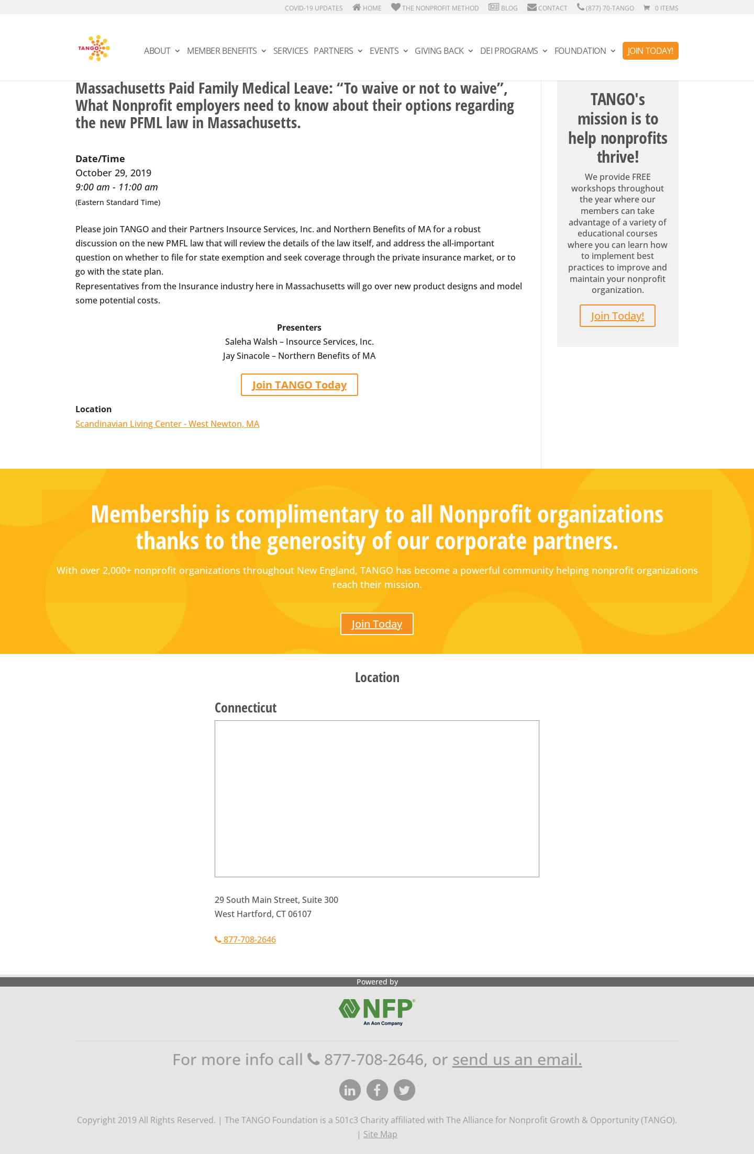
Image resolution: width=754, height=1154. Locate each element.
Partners (333, 51)
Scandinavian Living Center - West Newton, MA (167, 423)
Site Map (380, 1134)
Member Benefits (222, 51)
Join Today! (650, 50)
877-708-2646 (245, 939)
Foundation (580, 51)
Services (290, 51)
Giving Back (439, 51)
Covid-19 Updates (313, 8)
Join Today (377, 624)
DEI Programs (509, 51)
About (157, 51)
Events (384, 51)
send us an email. (517, 1059)
